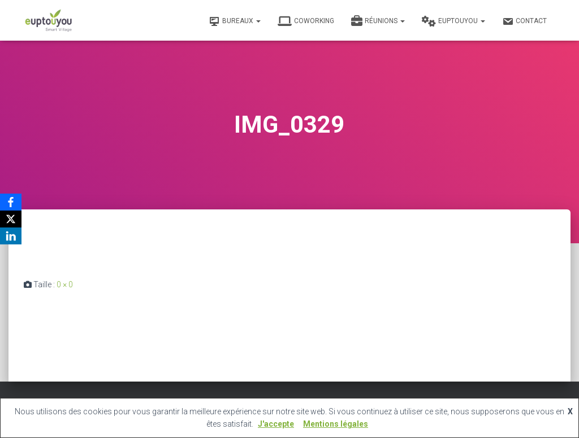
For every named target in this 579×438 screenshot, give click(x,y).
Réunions (378, 21)
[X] (10, 219)
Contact (524, 21)
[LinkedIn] (10, 235)
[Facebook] (10, 202)
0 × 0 (65, 284)
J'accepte (276, 423)
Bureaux (235, 21)
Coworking (306, 21)
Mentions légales (335, 423)
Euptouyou (453, 21)
